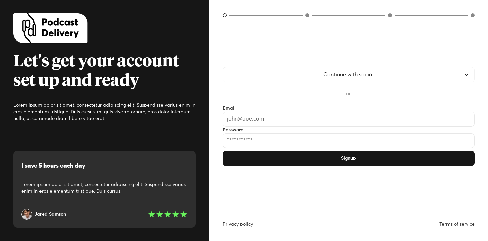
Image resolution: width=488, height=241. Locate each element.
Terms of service (457, 224)
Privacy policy (238, 224)
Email (229, 108)
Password (233, 130)
